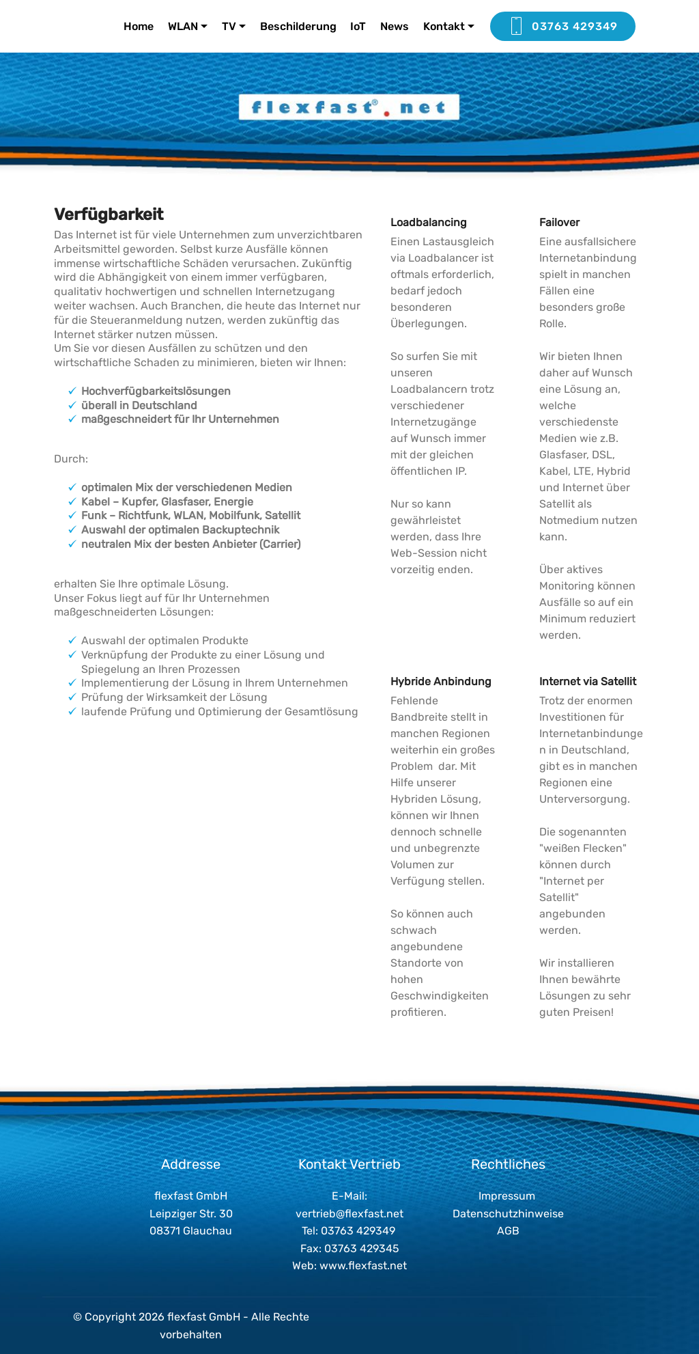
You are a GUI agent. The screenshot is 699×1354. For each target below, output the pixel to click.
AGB (508, 1230)
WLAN (183, 26)
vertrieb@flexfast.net (349, 1213)
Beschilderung (298, 26)
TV (229, 26)
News (394, 26)
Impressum (507, 1195)
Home (139, 26)
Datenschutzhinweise (508, 1213)
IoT (358, 26)
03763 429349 (563, 27)
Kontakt (444, 26)
